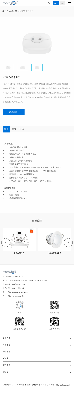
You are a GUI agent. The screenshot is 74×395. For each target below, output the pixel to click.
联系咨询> (13, 112)
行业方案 (6, 352)
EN (62, 3)
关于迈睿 (6, 338)
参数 (14, 129)
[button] (68, 42)
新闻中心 (6, 358)
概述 (6, 129)
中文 (56, 3)
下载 (21, 129)
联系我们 (6, 372)
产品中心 (6, 345)
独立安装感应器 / (10, 11)
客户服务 (6, 365)
